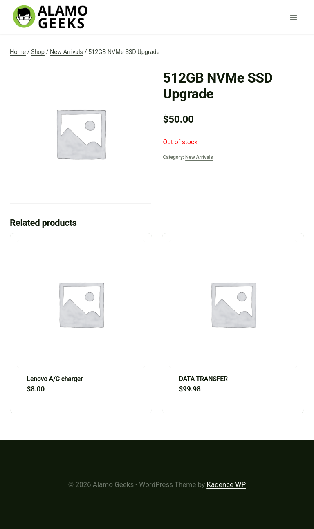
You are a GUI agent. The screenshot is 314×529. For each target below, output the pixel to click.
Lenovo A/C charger (55, 379)
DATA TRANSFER (203, 379)
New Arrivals (199, 157)
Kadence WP (226, 484)
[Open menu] (295, 17)
